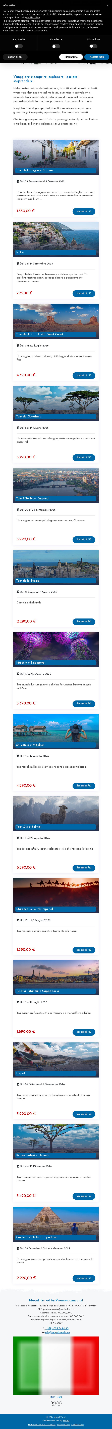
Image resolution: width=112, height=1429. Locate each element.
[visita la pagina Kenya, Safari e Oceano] (56, 1141)
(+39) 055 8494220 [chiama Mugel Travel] (57, 1328)
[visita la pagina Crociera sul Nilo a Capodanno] (56, 1224)
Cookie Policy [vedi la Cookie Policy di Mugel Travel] (77, 1425)
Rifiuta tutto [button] (71, 57)
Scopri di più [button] (15, 57)
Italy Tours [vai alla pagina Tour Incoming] (56, 1397)
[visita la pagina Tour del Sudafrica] (56, 403)
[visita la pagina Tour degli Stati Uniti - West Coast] (56, 321)
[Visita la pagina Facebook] (53, 1403)
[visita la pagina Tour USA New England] (56, 485)
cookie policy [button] (33, 17)
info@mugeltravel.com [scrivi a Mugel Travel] (57, 1332)
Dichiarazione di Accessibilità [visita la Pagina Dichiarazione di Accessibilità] (41, 1425)
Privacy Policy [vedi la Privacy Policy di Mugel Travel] (63, 1425)
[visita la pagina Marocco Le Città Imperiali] (56, 895)
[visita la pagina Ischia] (56, 239)
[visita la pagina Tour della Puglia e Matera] (56, 157)
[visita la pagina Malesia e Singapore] (56, 649)
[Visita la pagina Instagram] (59, 1403)
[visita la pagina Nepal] (56, 1060)
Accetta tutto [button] (97, 57)
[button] (107, 5)
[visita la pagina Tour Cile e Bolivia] (56, 813)
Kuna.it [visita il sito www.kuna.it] (66, 1421)
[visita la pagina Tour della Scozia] (56, 567)
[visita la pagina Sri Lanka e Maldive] (56, 731)
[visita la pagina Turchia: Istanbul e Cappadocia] (56, 977)
